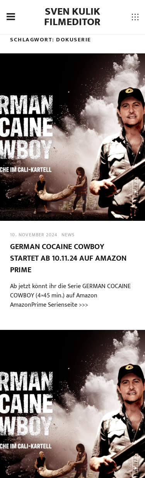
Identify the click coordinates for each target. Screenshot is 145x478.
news (68, 235)
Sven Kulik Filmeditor (72, 17)
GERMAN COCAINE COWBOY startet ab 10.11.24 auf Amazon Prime (68, 258)
